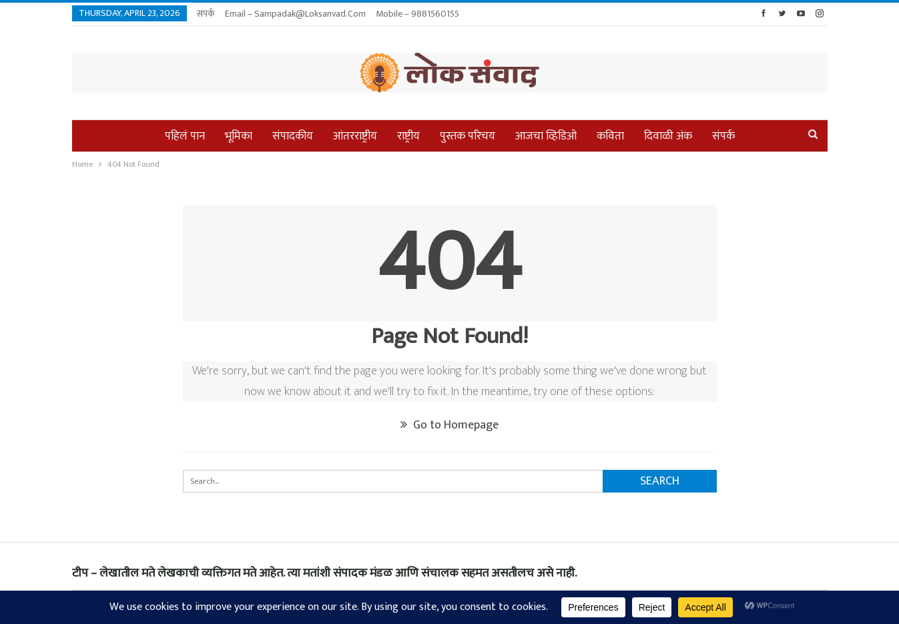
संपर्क (206, 13)
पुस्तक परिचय (467, 136)
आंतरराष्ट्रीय (355, 136)
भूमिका (238, 136)
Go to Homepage (449, 425)
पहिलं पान (185, 136)
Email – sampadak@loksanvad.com (295, 13)
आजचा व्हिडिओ (546, 136)
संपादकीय (292, 136)
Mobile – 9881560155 (417, 13)
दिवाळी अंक (668, 136)
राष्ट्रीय (408, 136)
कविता (610, 136)
